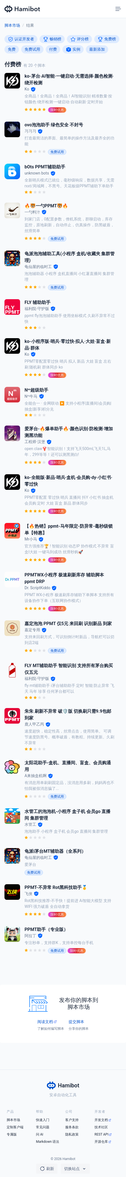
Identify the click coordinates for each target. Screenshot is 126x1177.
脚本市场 (12, 25)
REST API (101, 1134)
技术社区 (101, 1127)
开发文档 (101, 1120)
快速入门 (42, 1120)
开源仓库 (101, 1142)
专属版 (12, 1134)
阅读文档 (45, 1021)
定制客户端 (15, 1127)
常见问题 (42, 1127)
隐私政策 (72, 1134)
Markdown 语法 (47, 1142)
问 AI (39, 1134)
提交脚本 (76, 1021)
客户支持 (72, 1120)
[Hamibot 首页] (22, 8)
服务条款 (72, 1127)
